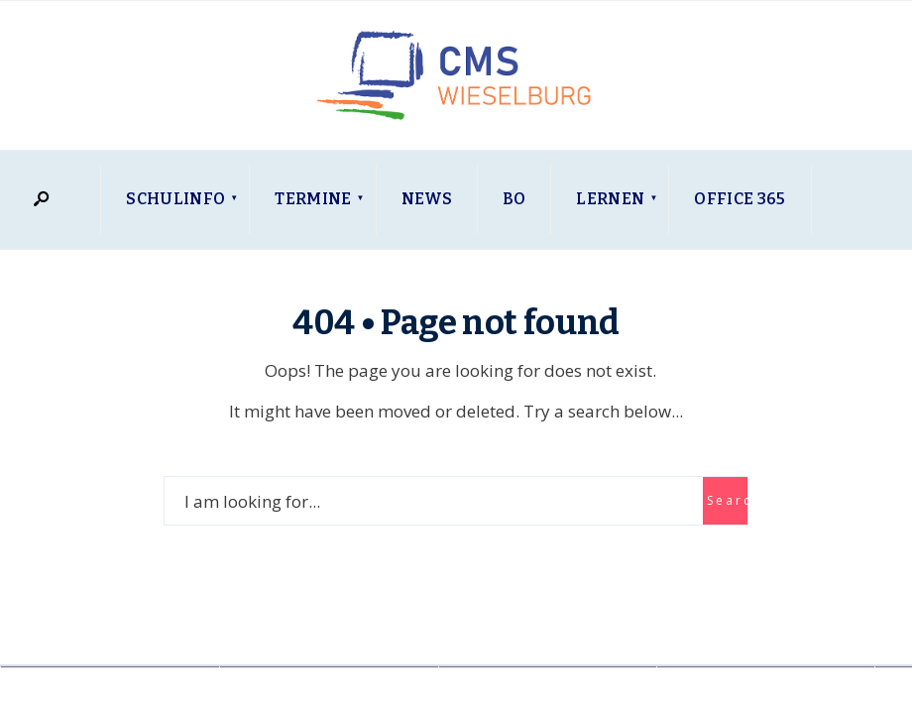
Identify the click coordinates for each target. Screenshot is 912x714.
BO (514, 198)
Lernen (610, 198)
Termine (313, 198)
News (426, 198)
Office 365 (739, 198)
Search (727, 500)
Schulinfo (175, 198)
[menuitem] (175, 200)
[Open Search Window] (41, 199)
